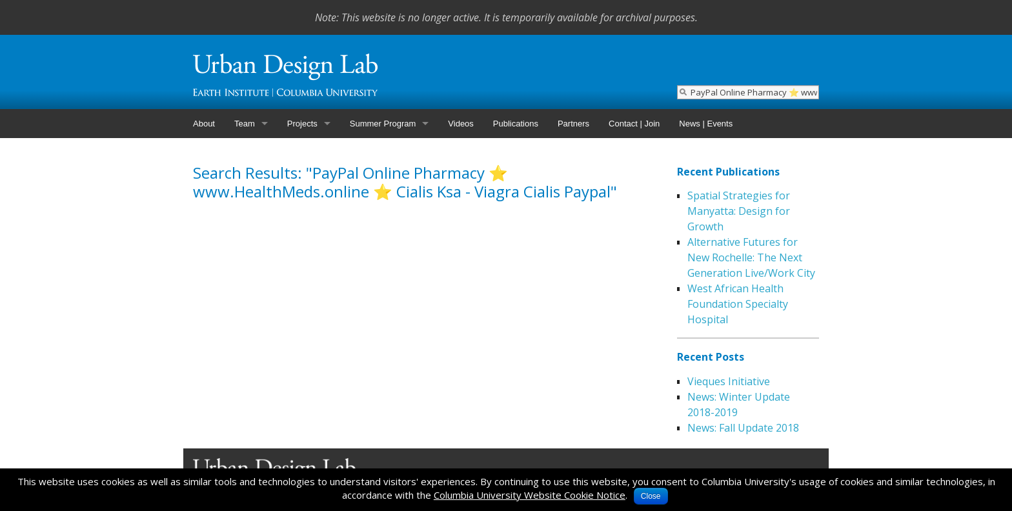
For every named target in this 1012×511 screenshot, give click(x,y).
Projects (302, 123)
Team (244, 123)
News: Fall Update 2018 (743, 428)
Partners (573, 123)
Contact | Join (634, 123)
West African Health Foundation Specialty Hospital (737, 303)
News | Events (706, 123)
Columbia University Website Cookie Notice (529, 494)
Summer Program (383, 123)
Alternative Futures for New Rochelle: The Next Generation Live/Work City (751, 257)
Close (651, 496)
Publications (515, 123)
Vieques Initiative (728, 381)
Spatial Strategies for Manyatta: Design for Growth (738, 211)
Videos (461, 123)
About (204, 123)
